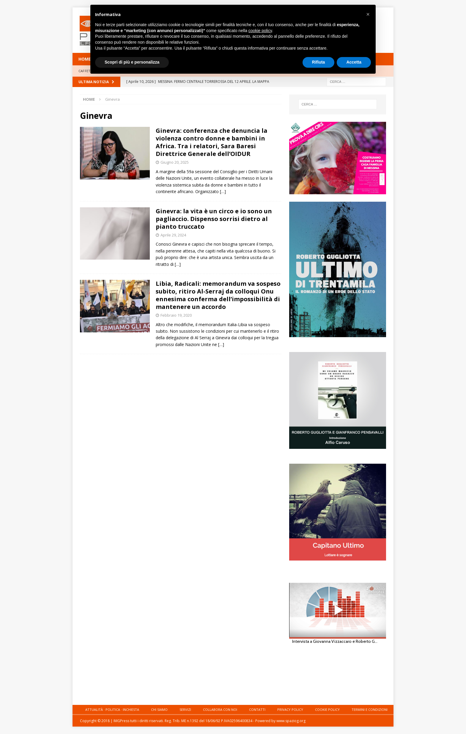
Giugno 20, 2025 (174, 162)
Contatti (257, 709)
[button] (368, 14)
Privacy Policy (290, 709)
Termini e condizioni (370, 709)
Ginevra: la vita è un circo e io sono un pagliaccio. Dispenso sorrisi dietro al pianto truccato (214, 219)
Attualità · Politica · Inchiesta (112, 709)
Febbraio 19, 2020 (176, 315)
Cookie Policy (327, 709)
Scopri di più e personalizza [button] (132, 62)
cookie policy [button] (260, 30)
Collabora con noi (220, 709)
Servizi (185, 709)
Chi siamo (159, 709)
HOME (84, 59)
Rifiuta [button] (318, 62)
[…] (223, 191)
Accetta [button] (353, 62)
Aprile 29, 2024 (173, 235)
